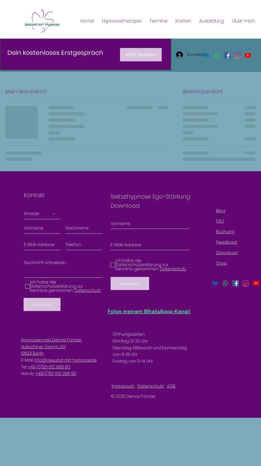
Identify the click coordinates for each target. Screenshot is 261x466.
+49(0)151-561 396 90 (55, 374)
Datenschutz (151, 386)
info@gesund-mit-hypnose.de (65, 360)
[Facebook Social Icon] (227, 55)
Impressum (123, 386)
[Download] (130, 283)
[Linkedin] (207, 55)
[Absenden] (42, 304)
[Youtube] (248, 55)
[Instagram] (238, 55)
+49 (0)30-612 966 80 (49, 367)
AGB (171, 386)
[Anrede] (42, 214)
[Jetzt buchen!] (141, 54)
